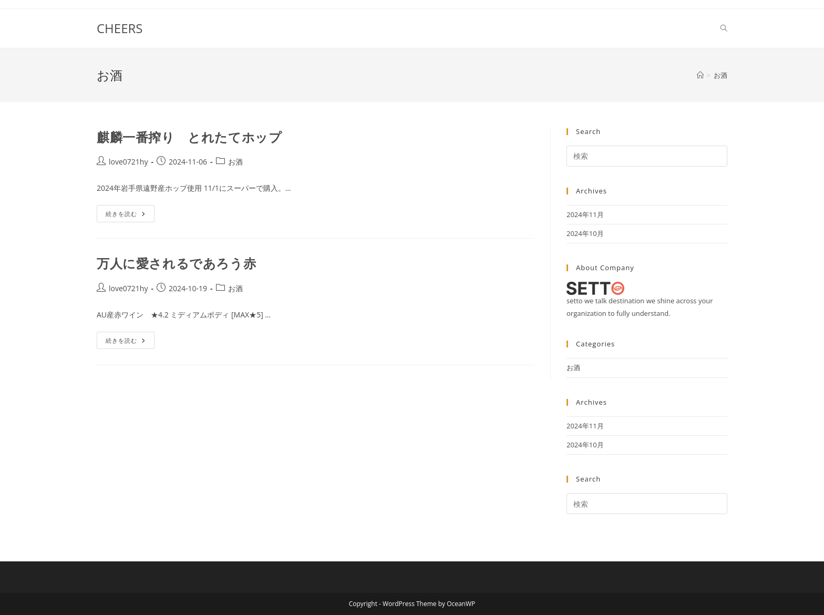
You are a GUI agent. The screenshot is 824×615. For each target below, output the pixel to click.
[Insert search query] (646, 156)
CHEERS (119, 28)
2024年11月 (585, 214)
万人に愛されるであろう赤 (176, 263)
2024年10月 (585, 233)
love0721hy (128, 162)
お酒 (720, 75)
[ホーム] (700, 75)
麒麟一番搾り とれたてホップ (189, 137)
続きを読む (129, 215)
